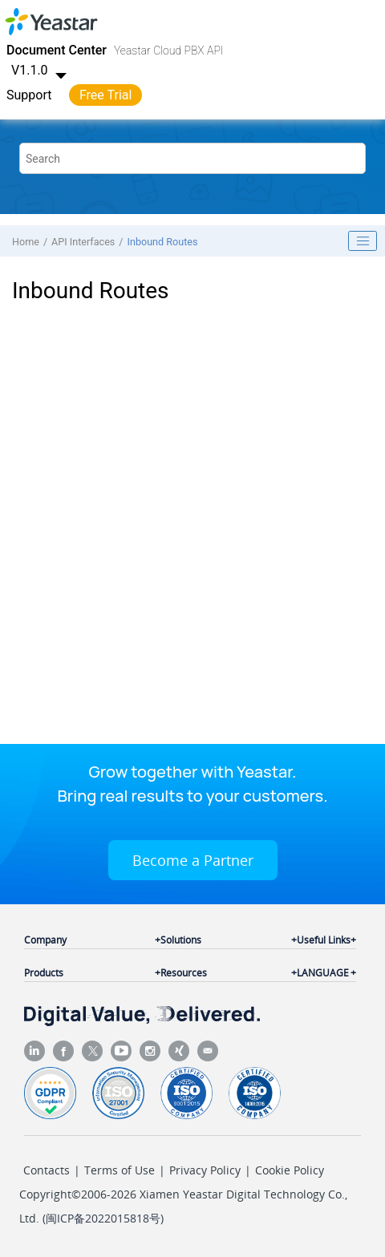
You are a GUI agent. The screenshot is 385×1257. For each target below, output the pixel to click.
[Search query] (192, 158)
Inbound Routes (163, 242)
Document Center (56, 50)
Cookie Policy (289, 1170)
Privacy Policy (205, 1170)
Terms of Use (119, 1170)
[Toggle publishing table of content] (362, 241)
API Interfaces (83, 242)
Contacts (46, 1170)
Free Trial (105, 95)
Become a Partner (192, 860)
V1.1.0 (41, 70)
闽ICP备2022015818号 (103, 1218)
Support (28, 95)
